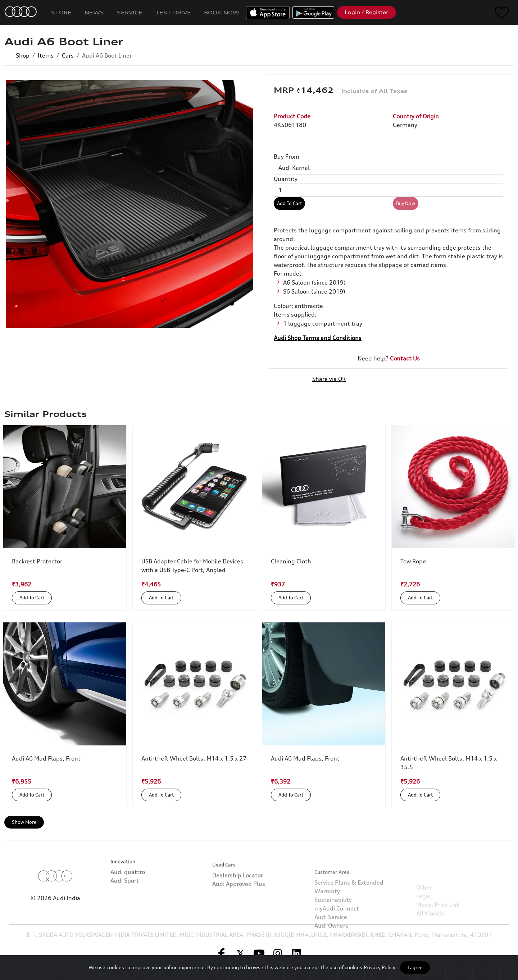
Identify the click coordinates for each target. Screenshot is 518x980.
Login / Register (366, 12)
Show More (24, 822)
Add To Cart (289, 203)
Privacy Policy (379, 967)
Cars (68, 55)
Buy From (286, 156)
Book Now (222, 12)
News (94, 12)
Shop (22, 55)
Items (46, 55)
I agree (415, 967)
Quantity (285, 178)
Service (129, 12)
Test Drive (173, 12)
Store (61, 12)
